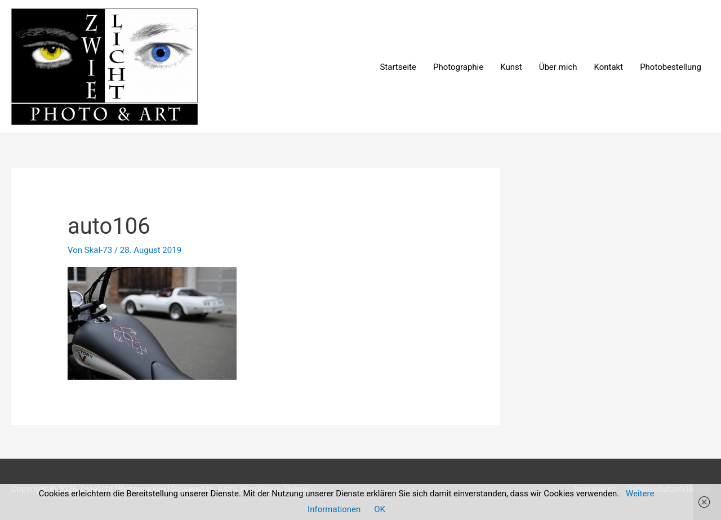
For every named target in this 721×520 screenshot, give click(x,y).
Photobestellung (670, 67)
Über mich (558, 67)
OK (379, 509)
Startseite (398, 67)
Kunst (511, 67)
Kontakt (609, 67)
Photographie (458, 67)
